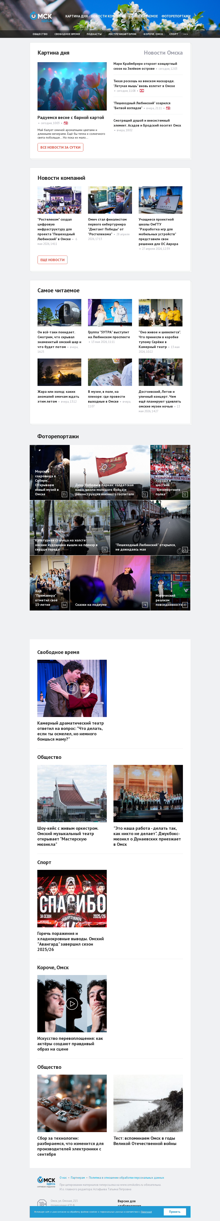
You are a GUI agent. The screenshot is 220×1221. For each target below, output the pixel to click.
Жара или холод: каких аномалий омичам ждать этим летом (58, 394)
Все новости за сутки (60, 147)
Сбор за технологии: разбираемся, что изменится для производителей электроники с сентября (70, 1144)
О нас (63, 1175)
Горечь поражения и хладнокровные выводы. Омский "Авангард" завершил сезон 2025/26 (70, 939)
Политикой (146, 1211)
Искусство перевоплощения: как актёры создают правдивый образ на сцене (70, 1041)
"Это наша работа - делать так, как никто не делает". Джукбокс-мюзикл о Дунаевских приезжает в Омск (147, 834)
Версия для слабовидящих (129, 1201)
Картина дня (76, 16)
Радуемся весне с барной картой (71, 117)
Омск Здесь (41, 17)
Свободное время (67, 34)
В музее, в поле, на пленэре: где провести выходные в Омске (106, 394)
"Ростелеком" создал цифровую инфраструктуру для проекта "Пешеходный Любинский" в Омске (56, 228)
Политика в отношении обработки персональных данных (126, 1175)
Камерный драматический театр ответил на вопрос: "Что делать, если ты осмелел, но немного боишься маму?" (70, 729)
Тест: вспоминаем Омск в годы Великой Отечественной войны (144, 1138)
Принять (174, 1212)
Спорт (173, 34)
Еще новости (52, 259)
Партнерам (78, 1175)
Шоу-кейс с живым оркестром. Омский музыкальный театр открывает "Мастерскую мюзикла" (67, 834)
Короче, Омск (153, 34)
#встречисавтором (122, 34)
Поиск (183, 24)
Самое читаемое (143, 16)
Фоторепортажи (176, 16)
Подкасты (94, 34)
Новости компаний (108, 16)
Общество (40, 34)
